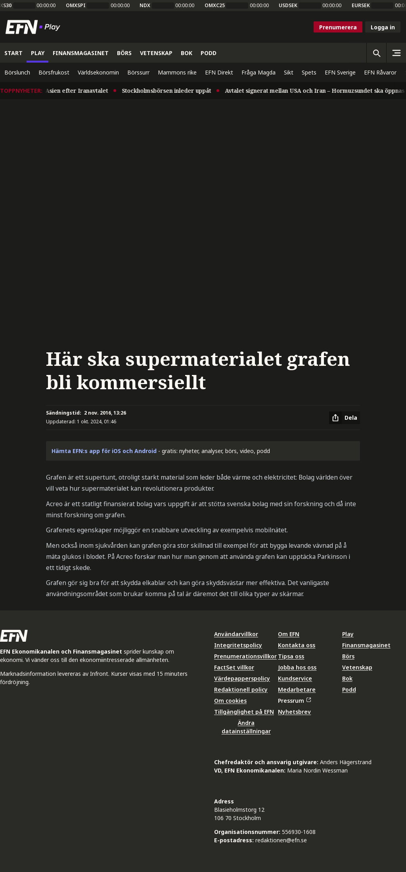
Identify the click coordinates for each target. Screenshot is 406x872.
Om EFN (288, 634)
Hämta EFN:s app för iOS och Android (104, 451)
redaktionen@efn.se (281, 840)
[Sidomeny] (396, 53)
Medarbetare (297, 689)
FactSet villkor (234, 667)
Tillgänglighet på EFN (244, 711)
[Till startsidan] (34, 27)
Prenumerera (338, 27)
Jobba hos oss (297, 667)
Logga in (383, 27)
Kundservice (295, 678)
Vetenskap (357, 667)
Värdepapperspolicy (242, 678)
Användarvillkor (236, 634)
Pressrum (294, 700)
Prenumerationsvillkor (245, 656)
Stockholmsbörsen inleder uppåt (170, 90)
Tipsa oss (291, 656)
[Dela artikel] (344, 417)
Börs (348, 656)
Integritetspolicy (238, 645)
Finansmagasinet (366, 645)
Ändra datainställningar (246, 727)
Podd (349, 689)
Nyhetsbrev (294, 711)
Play (348, 634)
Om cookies (230, 700)
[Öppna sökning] (376, 53)
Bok (347, 678)
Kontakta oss (296, 645)
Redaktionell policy (241, 689)
